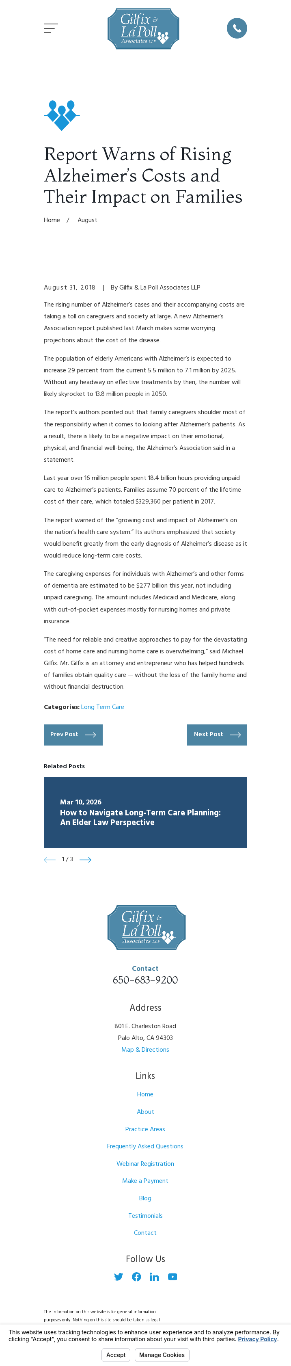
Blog (145, 1198)
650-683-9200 (145, 980)
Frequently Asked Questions (145, 1146)
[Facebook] (136, 1277)
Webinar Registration (145, 1164)
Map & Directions (145, 1050)
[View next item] (85, 860)
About (145, 1112)
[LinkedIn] (154, 1277)
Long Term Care (102, 707)
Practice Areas (145, 1129)
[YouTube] (172, 1277)
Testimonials (145, 1216)
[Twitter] (118, 1277)
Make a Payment (145, 1181)
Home (145, 1094)
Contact (145, 1233)
